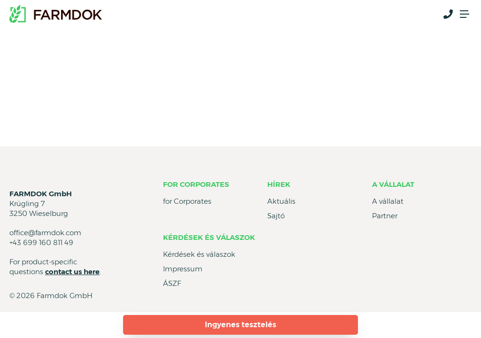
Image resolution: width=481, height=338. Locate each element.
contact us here (72, 271)
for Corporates (196, 184)
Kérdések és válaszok (209, 237)
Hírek (278, 184)
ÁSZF (172, 283)
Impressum (182, 268)
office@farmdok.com (45, 232)
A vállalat (393, 184)
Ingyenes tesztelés (240, 324)
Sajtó (276, 215)
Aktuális (281, 201)
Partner (384, 215)
